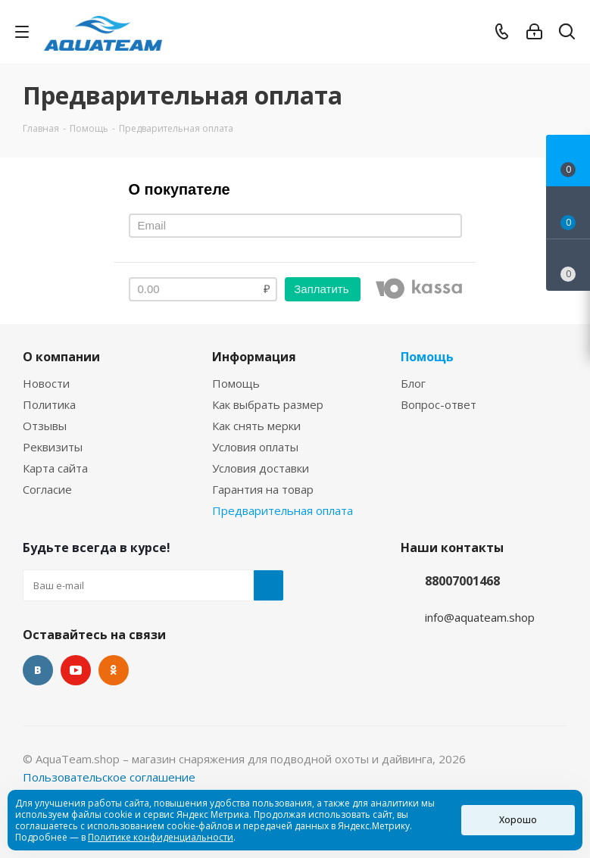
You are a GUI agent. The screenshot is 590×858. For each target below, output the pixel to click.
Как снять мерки (256, 425)
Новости (46, 383)
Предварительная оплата (282, 510)
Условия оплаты (255, 446)
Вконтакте (38, 670)
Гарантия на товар (263, 489)
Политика (49, 404)
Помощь (236, 383)
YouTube (76, 670)
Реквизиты (53, 446)
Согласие (47, 489)
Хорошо (518, 819)
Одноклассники (113, 670)
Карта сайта (55, 468)
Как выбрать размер (267, 404)
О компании (61, 356)
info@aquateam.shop (480, 617)
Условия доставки (260, 468)
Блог (413, 383)
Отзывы (45, 425)
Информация (254, 356)
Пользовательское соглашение (109, 777)
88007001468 (462, 581)
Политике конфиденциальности (160, 837)
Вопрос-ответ (438, 404)
